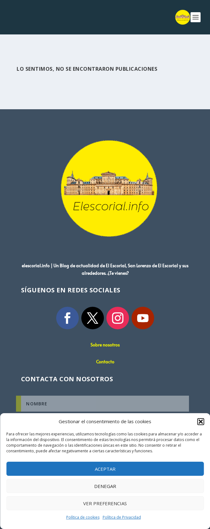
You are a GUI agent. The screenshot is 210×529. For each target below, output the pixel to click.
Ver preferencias (105, 503)
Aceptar (105, 469)
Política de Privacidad (122, 517)
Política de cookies (83, 517)
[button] (200, 422)
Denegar (105, 486)
